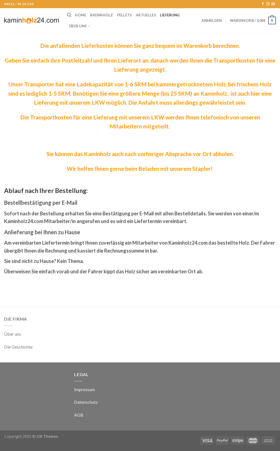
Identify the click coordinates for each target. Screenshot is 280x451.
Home (80, 15)
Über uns (80, 26)
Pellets (124, 15)
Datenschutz (86, 402)
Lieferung (170, 15)
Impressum (84, 389)
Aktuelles (146, 15)
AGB (78, 414)
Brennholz (101, 15)
